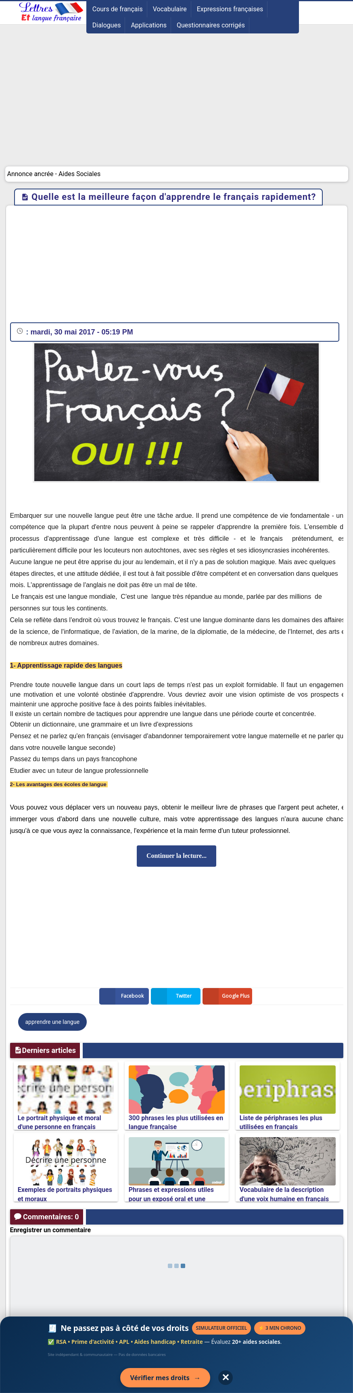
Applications (149, 25)
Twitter (173, 996)
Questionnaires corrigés (211, 25)
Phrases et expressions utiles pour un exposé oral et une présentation (171, 1199)
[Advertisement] (176, 106)
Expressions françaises (230, 9)
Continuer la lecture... (176, 855)
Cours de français (117, 9)
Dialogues (106, 25)
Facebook (123, 996)
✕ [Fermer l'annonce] (225, 1377)
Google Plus (227, 996)
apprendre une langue (52, 1022)
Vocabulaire (170, 9)
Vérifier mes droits (165, 1377)
